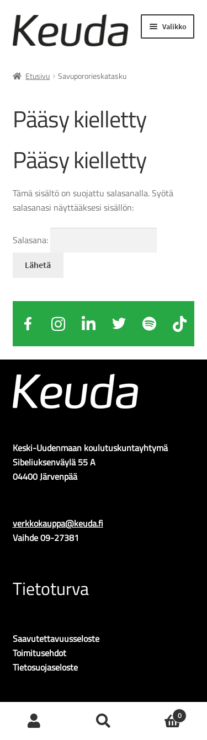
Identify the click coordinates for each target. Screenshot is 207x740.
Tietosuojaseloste (45, 667)
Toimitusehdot (39, 652)
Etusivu (37, 76)
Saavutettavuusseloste (56, 638)
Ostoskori (162, 713)
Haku (103, 721)
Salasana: (85, 239)
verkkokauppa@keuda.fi (58, 523)
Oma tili (34, 721)
